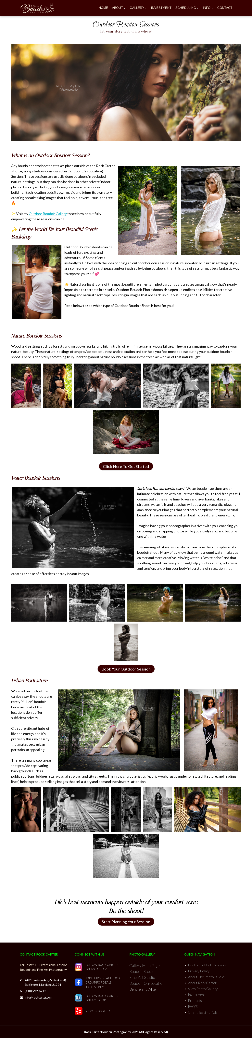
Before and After (143, 989)
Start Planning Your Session (126, 921)
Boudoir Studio (142, 971)
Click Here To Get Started (126, 466)
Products (195, 1000)
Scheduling (185, 7)
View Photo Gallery (203, 989)
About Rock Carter (202, 983)
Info (206, 7)
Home (103, 7)
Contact (224, 7)
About (117, 7)
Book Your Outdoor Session (126, 669)
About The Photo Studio (206, 977)
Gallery (137, 7)
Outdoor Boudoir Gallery (48, 213)
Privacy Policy (198, 971)
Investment (161, 7)
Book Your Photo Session (207, 965)
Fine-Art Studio (142, 977)
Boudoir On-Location (147, 983)
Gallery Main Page (144, 965)
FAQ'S (193, 1006)
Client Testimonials (203, 1012)
